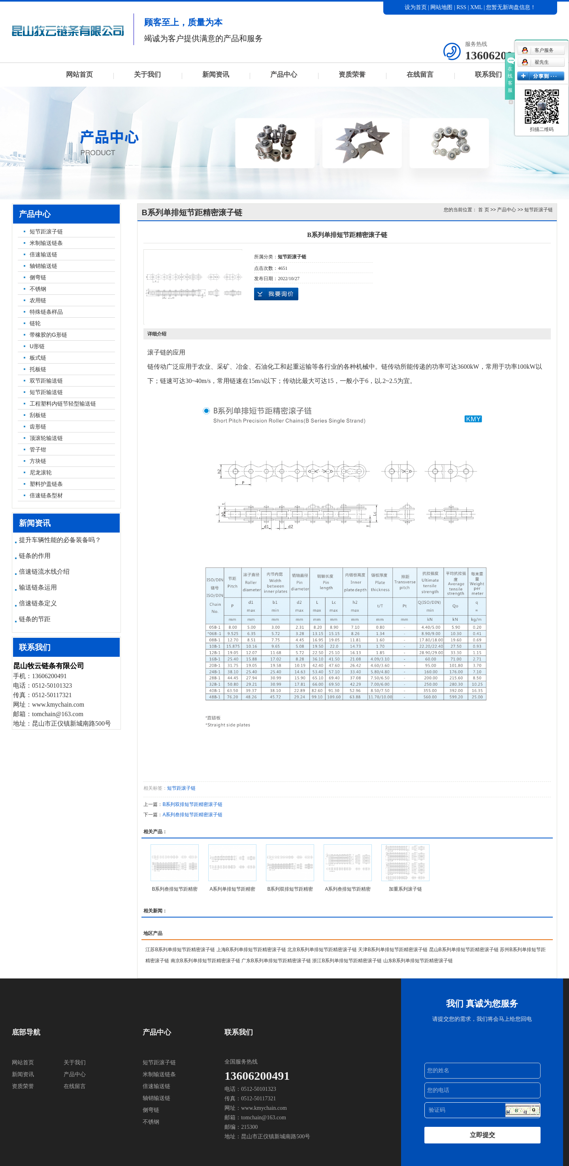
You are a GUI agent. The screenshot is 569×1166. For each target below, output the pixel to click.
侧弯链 (38, 277)
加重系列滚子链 (405, 889)
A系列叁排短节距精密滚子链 (192, 814)
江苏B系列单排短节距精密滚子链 (180, 949)
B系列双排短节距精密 (290, 889)
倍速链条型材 (46, 495)
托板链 (38, 369)
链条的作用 (35, 555)
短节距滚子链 (46, 231)
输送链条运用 (38, 587)
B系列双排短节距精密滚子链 (192, 804)
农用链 (38, 300)
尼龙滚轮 (41, 472)
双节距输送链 (46, 380)
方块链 (38, 461)
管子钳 (38, 449)
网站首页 (79, 74)
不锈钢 (38, 289)
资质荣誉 (352, 74)
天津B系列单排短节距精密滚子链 (393, 949)
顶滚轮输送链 (46, 438)
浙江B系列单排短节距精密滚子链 (347, 960)
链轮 (35, 323)
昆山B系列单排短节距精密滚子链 (464, 949)
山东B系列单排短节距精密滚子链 (418, 960)
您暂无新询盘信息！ (511, 7)
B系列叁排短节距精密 (175, 889)
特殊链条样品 (46, 312)
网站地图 (442, 7)
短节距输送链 (46, 392)
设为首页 (416, 7)
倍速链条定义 (38, 603)
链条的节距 (35, 619)
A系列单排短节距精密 (232, 889)
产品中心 (283, 74)
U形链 (37, 346)
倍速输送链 (43, 254)
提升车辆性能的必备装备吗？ (60, 540)
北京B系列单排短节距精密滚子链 (322, 949)
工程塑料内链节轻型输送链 (63, 403)
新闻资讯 (215, 74)
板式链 (38, 358)
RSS (461, 7)
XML (476, 7)
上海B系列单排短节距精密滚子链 (251, 949)
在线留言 (420, 74)
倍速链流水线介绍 (44, 571)
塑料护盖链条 (46, 484)
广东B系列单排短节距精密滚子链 (276, 960)
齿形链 (38, 426)
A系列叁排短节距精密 (348, 889)
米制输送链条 (46, 243)
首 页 (483, 209)
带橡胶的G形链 (48, 335)
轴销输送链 (43, 266)
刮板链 (38, 415)
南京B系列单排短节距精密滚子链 (205, 960)
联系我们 (488, 74)
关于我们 (147, 74)
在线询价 (276, 294)
